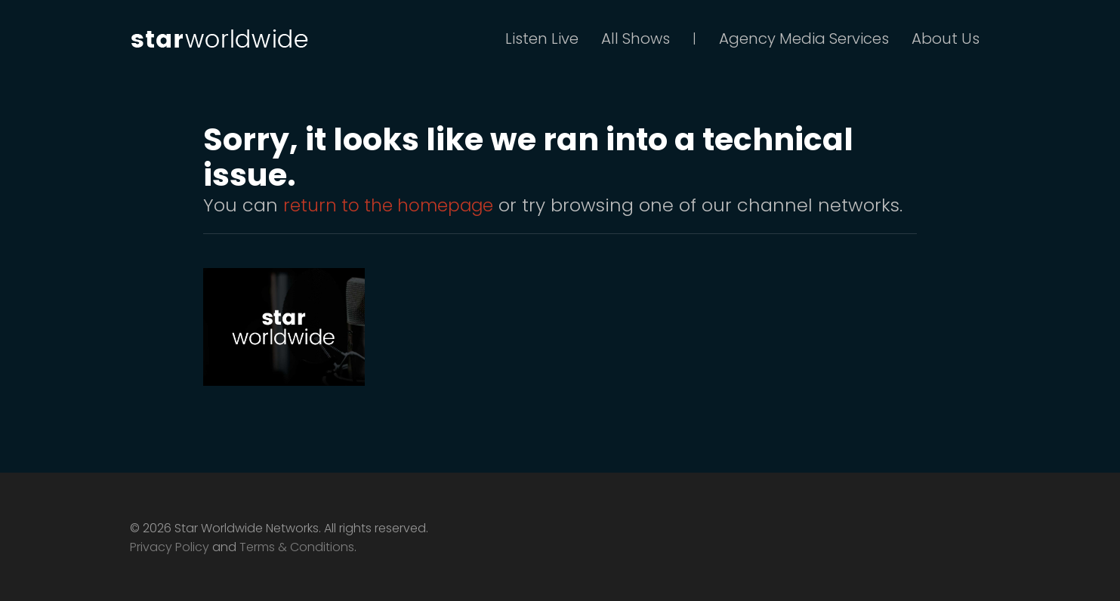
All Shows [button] (635, 38)
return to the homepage (393, 205)
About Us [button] (946, 38)
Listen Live (542, 38)
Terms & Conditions (296, 547)
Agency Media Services (804, 38)
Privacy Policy (169, 547)
